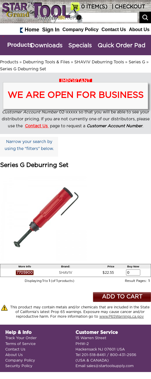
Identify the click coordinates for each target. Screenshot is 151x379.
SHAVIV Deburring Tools (99, 62)
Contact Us (113, 29)
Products (20, 45)
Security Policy (19, 366)
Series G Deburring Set (23, 69)
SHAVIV (65, 272)
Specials (80, 46)
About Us (139, 29)
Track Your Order (21, 338)
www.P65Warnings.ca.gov (121, 316)
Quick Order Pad (121, 46)
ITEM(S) (94, 7)
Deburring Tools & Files (46, 62)
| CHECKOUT (127, 7)
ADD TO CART (122, 297)
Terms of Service (20, 344)
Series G (137, 62)
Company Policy (80, 29)
